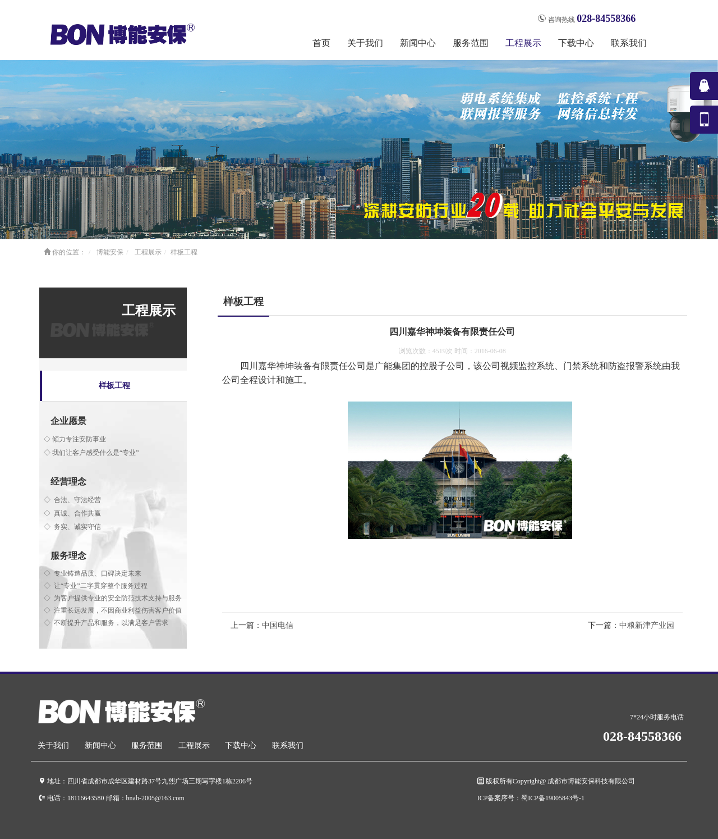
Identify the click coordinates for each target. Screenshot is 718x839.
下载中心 (240, 745)
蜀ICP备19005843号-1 (552, 797)
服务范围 (147, 745)
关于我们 (53, 745)
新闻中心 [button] (418, 43)
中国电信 (277, 625)
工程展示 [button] (523, 43)
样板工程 (184, 252)
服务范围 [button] (471, 43)
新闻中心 (100, 745)
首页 (321, 43)
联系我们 (629, 43)
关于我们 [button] (365, 43)
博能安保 (109, 252)
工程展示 (148, 252)
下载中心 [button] (576, 43)
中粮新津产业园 (646, 625)
